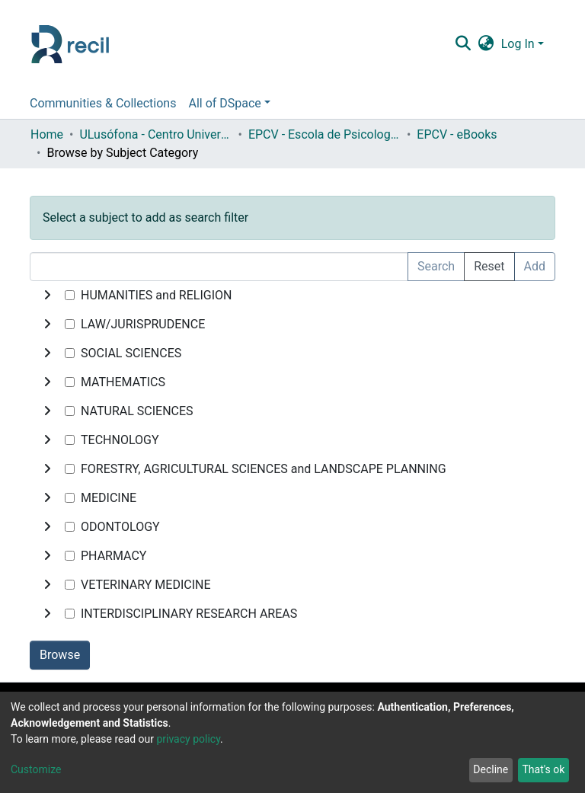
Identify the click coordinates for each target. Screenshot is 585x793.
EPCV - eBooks (457, 134)
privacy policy (188, 739)
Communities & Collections (103, 103)
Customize (36, 769)
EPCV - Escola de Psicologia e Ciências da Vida (324, 134)
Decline (490, 769)
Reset (489, 266)
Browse (60, 655)
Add (534, 266)
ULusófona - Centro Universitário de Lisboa (155, 134)
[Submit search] (462, 44)
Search (436, 266)
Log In (518, 44)
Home (46, 134)
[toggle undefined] (47, 295)
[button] (485, 44)
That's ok (543, 769)
